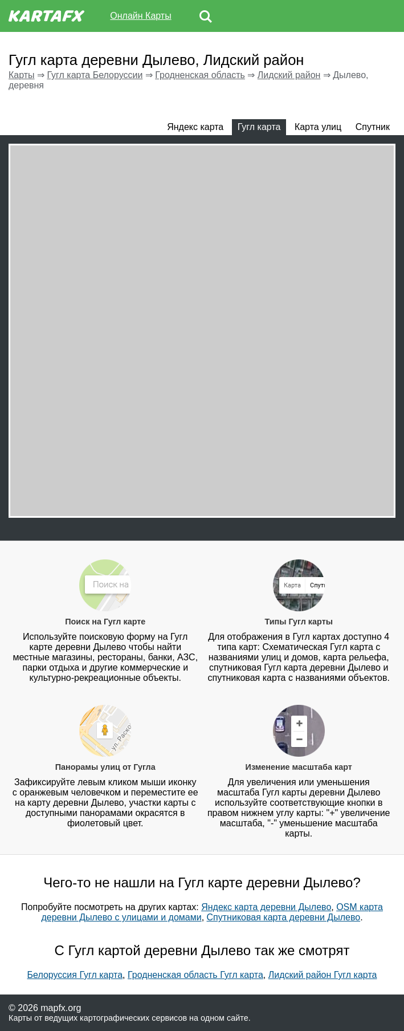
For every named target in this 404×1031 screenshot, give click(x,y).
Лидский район (289, 75)
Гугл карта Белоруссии (94, 75)
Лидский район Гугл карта (322, 975)
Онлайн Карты (140, 16)
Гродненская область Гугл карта (195, 975)
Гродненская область (200, 75)
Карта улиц (318, 127)
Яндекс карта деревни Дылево (266, 907)
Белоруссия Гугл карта (75, 975)
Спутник (373, 127)
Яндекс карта (195, 127)
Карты (22, 75)
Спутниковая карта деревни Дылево (284, 917)
